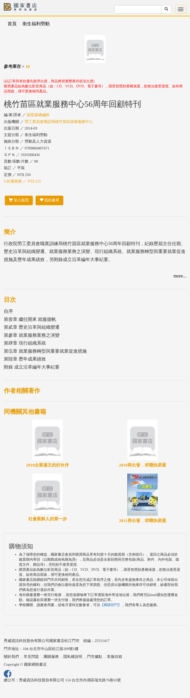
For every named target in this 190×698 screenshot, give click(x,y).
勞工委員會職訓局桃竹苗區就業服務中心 (59, 122)
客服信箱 (114, 657)
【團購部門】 (110, 605)
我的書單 (50, 200)
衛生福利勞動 (36, 23)
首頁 (12, 23)
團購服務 (51, 657)
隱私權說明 (72, 657)
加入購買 (19, 200)
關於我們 (11, 657)
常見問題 (31, 657)
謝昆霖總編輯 (38, 115)
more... (180, 275)
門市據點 (94, 657)
